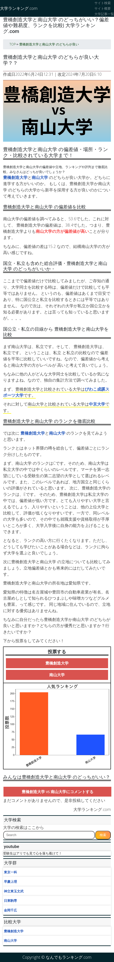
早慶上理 (10, 881)
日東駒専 (10, 900)
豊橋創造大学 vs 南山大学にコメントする (57, 791)
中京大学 (97, 404)
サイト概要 (102, 8)
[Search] (49, 835)
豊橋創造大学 (15, 177)
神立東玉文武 (13, 891)
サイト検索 (102, 3)
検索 (103, 835)
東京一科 (10, 872)
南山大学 (40, 177)
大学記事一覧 (104, 14)
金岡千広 (10, 910)
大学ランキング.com (19, 8)
